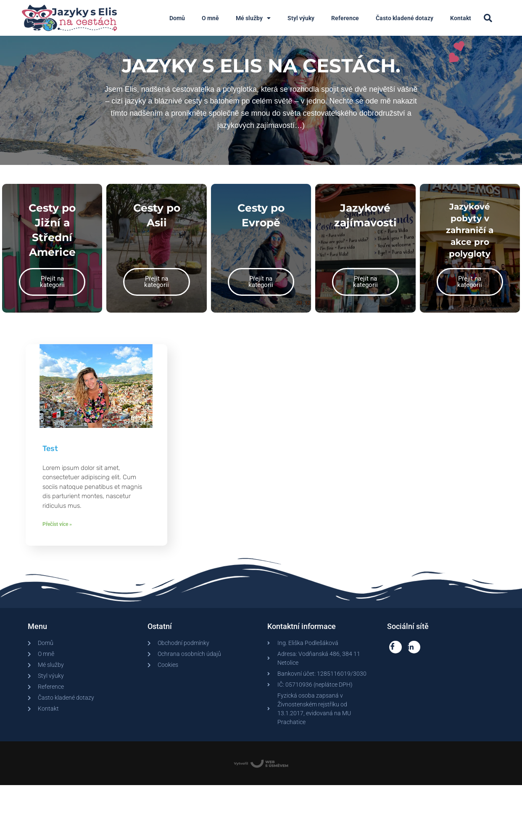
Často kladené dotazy (404, 18)
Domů (177, 18)
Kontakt (460, 18)
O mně (210, 18)
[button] (488, 18)
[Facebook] (395, 655)
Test (50, 456)
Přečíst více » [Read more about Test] (57, 532)
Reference (345, 18)
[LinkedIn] (414, 655)
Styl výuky (300, 18)
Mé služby (253, 18)
